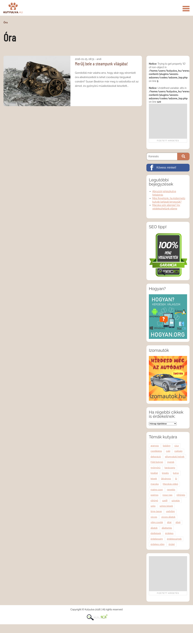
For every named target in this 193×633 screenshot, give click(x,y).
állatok (154, 528)
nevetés (171, 489)
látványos (166, 478)
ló (176, 478)
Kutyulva (13, 8)
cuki (168, 451)
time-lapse (156, 511)
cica (176, 445)
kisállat (154, 473)
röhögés (180, 495)
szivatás (176, 500)
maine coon (157, 489)
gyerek (170, 462)
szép (153, 506)
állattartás (167, 528)
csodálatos (156, 451)
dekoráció (156, 456)
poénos (154, 495)
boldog (166, 445)
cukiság (178, 451)
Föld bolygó (157, 462)
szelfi (164, 500)
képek (154, 478)
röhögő (154, 500)
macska (155, 484)
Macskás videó (170, 484)
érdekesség (157, 539)
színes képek (166, 506)
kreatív (165, 473)
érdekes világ (157, 544)
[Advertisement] (168, 121)
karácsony (169, 467)
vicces (154, 517)
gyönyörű (155, 467)
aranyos (155, 445)
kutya (176, 473)
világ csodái (157, 522)
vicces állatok (168, 517)
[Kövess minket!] (168, 167)
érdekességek (174, 539)
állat (169, 522)
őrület (171, 544)
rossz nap (167, 495)
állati (178, 522)
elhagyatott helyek (174, 456)
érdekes (169, 533)
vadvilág (170, 511)
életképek (156, 533)
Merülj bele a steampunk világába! (101, 64)
